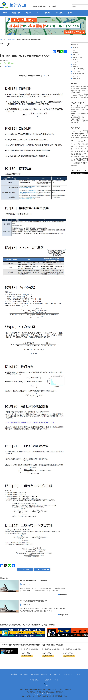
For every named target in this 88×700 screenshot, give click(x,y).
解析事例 (47, 13)
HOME (5, 13)
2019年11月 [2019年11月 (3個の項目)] (78, 138)
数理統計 (75, 66)
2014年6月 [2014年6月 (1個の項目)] (73, 131)
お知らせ (75, 76)
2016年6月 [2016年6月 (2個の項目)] (78, 133)
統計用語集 (59, 13)
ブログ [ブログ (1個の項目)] (75, 151)
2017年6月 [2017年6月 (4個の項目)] (84, 133)
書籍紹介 (28, 13)
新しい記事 (42, 569)
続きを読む (64, 594)
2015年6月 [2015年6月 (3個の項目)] (85, 131)
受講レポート (76, 78)
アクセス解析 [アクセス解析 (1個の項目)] (80, 141)
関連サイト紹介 (58, 674)
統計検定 (11, 63)
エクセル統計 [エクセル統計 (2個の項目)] (76, 144)
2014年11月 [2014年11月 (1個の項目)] (78, 131)
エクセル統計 (76, 55)
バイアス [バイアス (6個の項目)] (77, 149)
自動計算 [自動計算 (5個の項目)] (79, 163)
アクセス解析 (76, 71)
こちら (44, 76)
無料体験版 (48, 680)
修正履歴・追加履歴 (78, 73)
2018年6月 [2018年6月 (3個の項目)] (78, 135)
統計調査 (75, 64)
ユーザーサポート (57, 680)
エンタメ (75, 62)
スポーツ (75, 59)
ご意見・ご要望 (68, 674)
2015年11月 (8, 66)
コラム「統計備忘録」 (79, 69)
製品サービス (39, 680)
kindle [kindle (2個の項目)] (75, 141)
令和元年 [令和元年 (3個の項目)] (78, 154)
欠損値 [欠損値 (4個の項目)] (80, 156)
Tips (38, 13)
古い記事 (26, 569)
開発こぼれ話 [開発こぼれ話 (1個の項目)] (74, 165)
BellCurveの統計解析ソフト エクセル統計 (45, 6)
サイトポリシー (77, 674)
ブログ (70, 13)
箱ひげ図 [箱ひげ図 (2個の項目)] (73, 160)
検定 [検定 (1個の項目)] (76, 156)
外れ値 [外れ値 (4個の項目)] (73, 156)
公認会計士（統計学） (79, 57)
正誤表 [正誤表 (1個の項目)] (83, 156)
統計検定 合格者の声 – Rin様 (79, 88)
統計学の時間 (16, 13)
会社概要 (32, 680)
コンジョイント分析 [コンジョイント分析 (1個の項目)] (78, 146)
